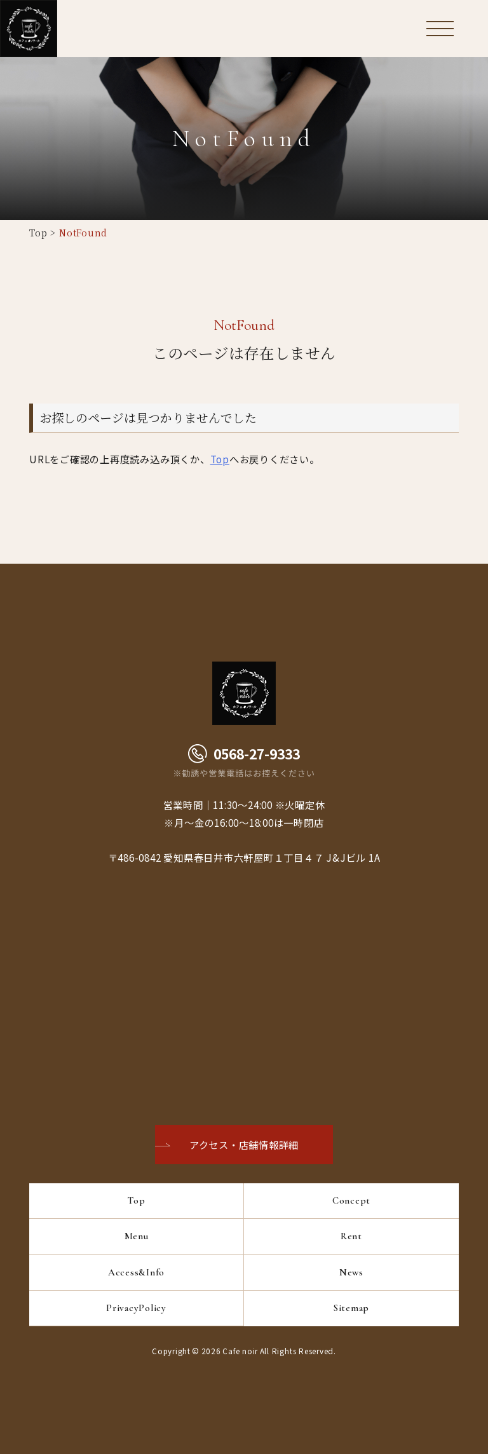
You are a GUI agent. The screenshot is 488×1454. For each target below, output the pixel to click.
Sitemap (351, 1308)
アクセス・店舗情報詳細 (244, 1145)
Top (38, 232)
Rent (351, 1236)
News (351, 1272)
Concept (351, 1200)
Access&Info (136, 1272)
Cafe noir (240, 1350)
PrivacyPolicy (136, 1308)
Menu (137, 1236)
